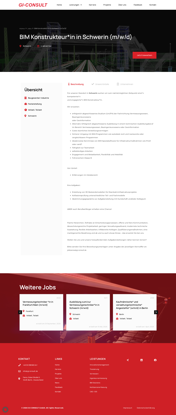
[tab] (76, 84)
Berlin (121, 314)
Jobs (30, 28)
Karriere (92, 5)
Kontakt (152, 5)
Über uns (122, 5)
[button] (20, 312)
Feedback (138, 5)
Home (59, 5)
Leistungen (75, 5)
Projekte (107, 5)
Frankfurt (29, 311)
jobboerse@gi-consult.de (76, 250)
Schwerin (76, 314)
